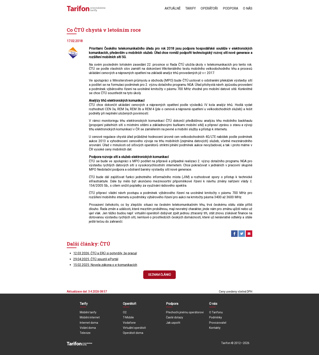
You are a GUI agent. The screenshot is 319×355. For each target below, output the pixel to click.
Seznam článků (159, 274)
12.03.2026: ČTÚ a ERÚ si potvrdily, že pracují (105, 253)
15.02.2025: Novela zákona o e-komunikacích (105, 265)
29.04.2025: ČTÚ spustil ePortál (95, 259)
